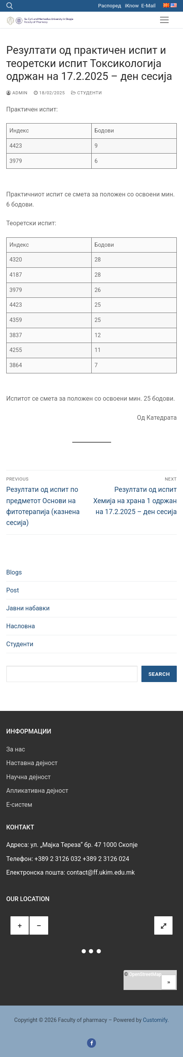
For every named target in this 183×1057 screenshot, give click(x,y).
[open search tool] (9, 5)
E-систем (19, 804)
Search (159, 674)
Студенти (86, 92)
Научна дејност (28, 777)
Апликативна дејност (37, 790)
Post (12, 590)
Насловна (20, 626)
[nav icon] (164, 20)
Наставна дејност (32, 763)
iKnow (132, 6)
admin (17, 92)
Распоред (109, 6)
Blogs (14, 572)
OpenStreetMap (145, 974)
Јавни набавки (28, 608)
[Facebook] (91, 1042)
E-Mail (148, 6)
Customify (155, 1020)
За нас (15, 749)
